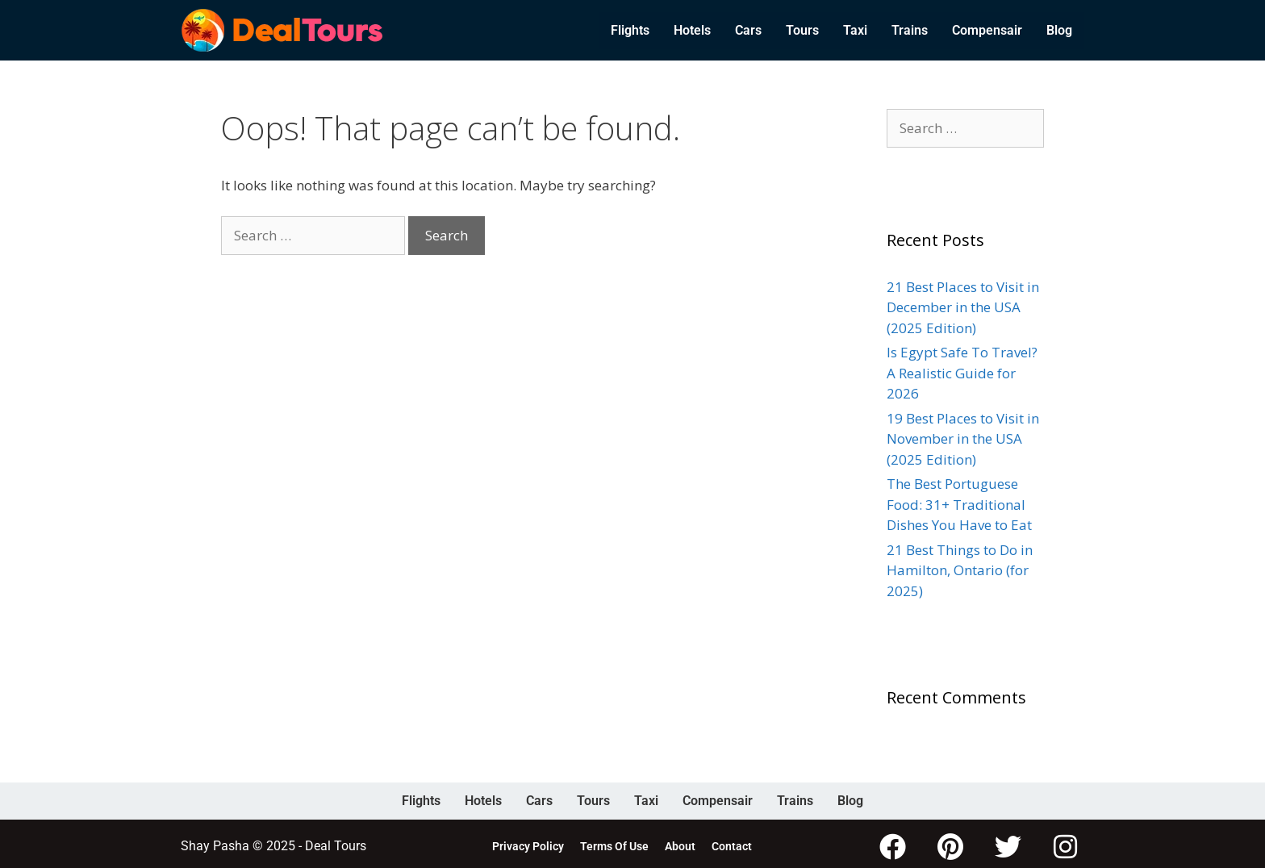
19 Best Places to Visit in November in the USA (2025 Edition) (963, 439)
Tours (802, 30)
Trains (909, 30)
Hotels (692, 30)
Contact (732, 843)
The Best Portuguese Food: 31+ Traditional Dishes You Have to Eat (959, 504)
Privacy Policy (528, 843)
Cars (748, 30)
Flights (630, 30)
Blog (1059, 30)
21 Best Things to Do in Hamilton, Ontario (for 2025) (960, 570)
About (680, 843)
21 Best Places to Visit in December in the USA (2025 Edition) (963, 307)
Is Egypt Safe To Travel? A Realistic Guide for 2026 (962, 373)
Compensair (987, 30)
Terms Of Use (614, 843)
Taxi (855, 30)
